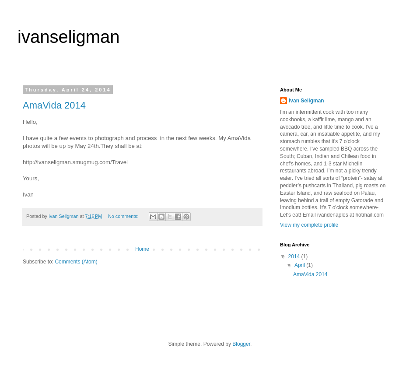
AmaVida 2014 (54, 105)
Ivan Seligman (306, 101)
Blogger (241, 344)
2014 (294, 256)
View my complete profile (309, 225)
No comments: (124, 216)
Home (142, 249)
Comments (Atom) (76, 262)
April (300, 265)
